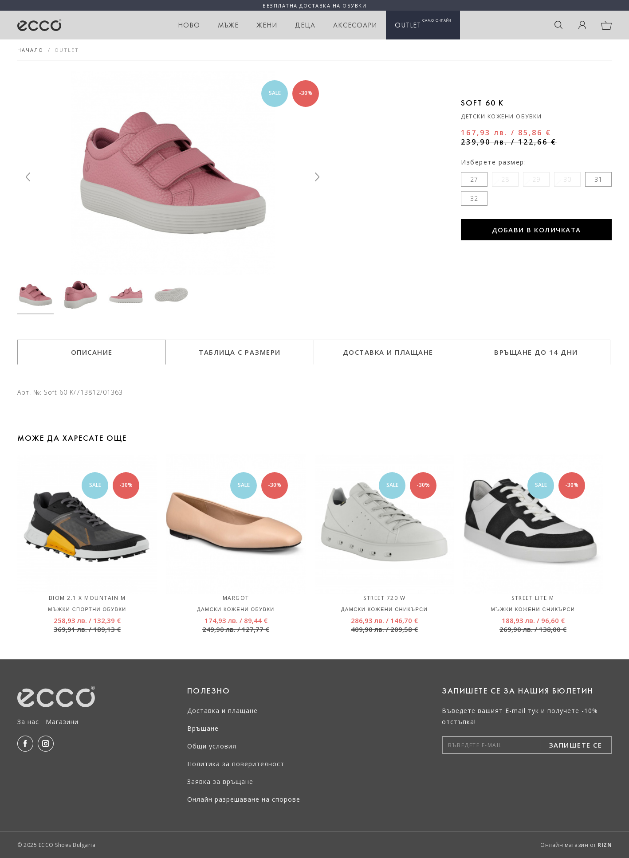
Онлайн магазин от (576, 845)
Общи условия (211, 746)
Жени (266, 25)
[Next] (317, 177)
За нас (28, 721)
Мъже (228, 25)
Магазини (62, 721)
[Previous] (28, 177)
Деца (305, 25)
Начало (30, 49)
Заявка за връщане (220, 781)
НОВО (189, 25)
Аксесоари (355, 25)
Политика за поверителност (235, 764)
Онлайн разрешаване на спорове (243, 799)
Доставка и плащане (222, 710)
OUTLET (423, 23)
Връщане (203, 728)
